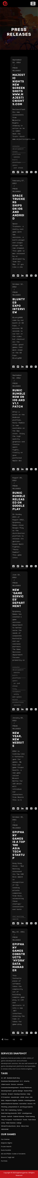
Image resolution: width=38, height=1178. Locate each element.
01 (14, 1039)
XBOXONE (17, 705)
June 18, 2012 (16, 576)
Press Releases (16, 69)
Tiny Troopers (16, 690)
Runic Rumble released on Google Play (18, 501)
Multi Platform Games (16, 162)
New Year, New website (18, 739)
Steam (20, 168)
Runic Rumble (6, 1150)
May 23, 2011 (18, 932)
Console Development (18, 147)
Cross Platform (16, 152)
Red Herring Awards (18, 917)
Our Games (5, 1139)
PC (15, 683)
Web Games (17, 697)
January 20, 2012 (18, 719)
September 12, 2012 (17, 376)
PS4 (15, 168)
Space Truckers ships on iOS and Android (18, 207)
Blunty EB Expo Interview (18, 306)
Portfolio (4, 1161)
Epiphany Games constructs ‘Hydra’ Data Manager (18, 957)
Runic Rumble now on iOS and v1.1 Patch (18, 398)
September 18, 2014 (17, 61)
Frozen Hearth (6, 1147)
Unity (16, 694)
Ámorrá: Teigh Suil (7, 1157)
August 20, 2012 (17, 479)
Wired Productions (18, 700)
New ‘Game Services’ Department (18, 598)
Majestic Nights (6, 1143)
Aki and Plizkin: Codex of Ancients (13, 1154)
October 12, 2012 (18, 285)
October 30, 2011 (18, 818)
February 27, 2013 (18, 181)
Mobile (17, 157)
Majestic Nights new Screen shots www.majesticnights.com (18, 89)
